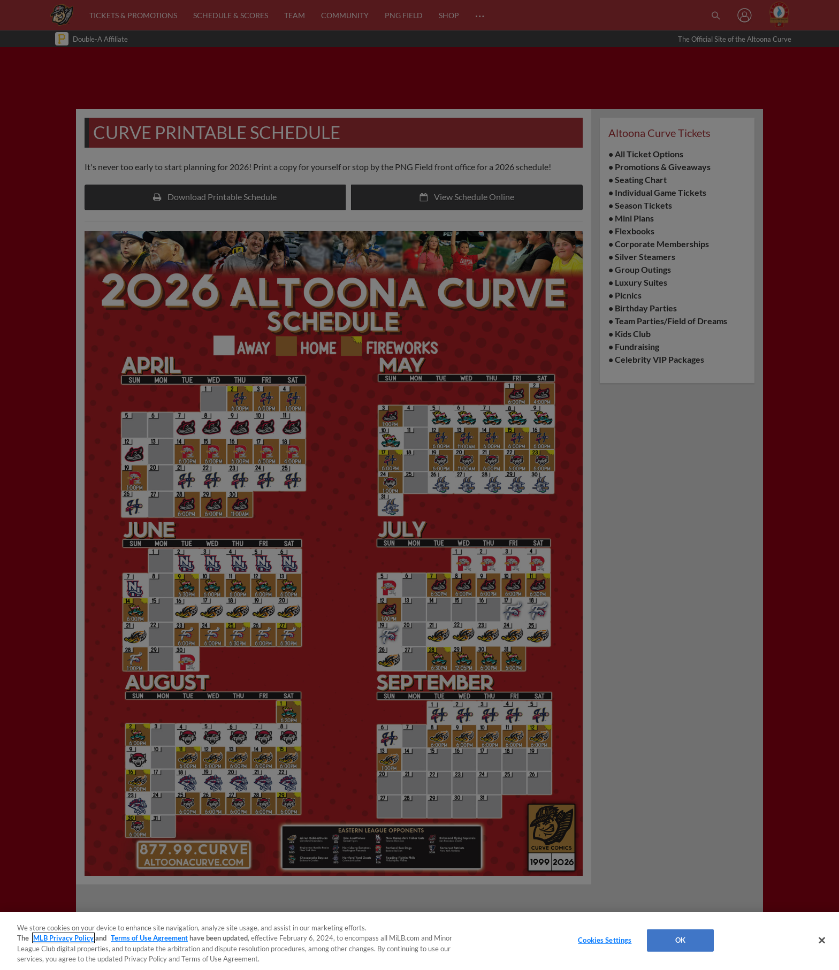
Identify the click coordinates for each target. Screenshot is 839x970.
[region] (419, 941)
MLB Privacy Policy (63, 938)
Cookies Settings (604, 940)
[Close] (822, 940)
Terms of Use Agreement (149, 938)
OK (680, 940)
